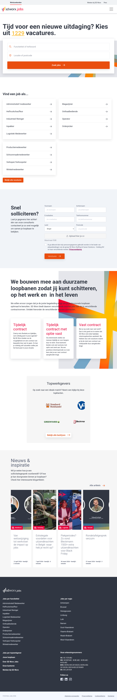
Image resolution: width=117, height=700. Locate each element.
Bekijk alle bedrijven (56, 435)
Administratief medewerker (18, 104)
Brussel (63, 607)
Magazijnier (67, 104)
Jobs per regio (66, 599)
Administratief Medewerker (14, 603)
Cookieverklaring (100, 696)
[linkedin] (66, 679)
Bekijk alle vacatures (13, 180)
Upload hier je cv (75, 236)
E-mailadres (59, 218)
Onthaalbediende (70, 111)
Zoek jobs (56, 65)
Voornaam (59, 209)
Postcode (91, 228)
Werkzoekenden (16, 2)
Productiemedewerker (16, 147)
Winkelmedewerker (15, 169)
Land (59, 227)
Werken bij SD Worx (94, 3)
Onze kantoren (8, 666)
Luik (62, 619)
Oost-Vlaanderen (67, 627)
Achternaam (91, 209)
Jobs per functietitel (11, 599)
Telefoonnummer (91, 218)
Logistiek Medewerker (16, 133)
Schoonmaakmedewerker (18, 154)
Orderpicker (67, 126)
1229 (18, 33)
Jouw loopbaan (9, 657)
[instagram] (70, 679)
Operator (66, 119)
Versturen (52, 256)
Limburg (63, 615)
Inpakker (10, 126)
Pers (105, 3)
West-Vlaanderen (67, 640)
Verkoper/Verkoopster (16, 162)
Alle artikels (95, 485)
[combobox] (58, 46)
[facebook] (61, 679)
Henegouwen (65, 611)
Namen (63, 623)
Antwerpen (64, 603)
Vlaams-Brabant (66, 631)
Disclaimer (111, 696)
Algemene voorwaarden (72, 696)
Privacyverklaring (75, 249)
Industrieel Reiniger (15, 119)
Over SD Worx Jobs (10, 662)
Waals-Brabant (66, 636)
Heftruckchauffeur (14, 111)
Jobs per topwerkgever (12, 653)
